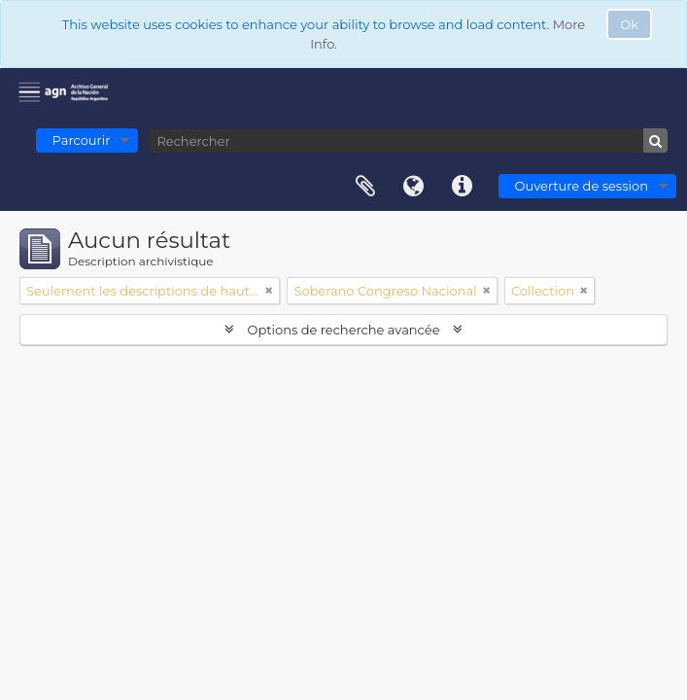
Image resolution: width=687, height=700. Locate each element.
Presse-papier (365, 186)
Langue (414, 186)
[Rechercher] (408, 140)
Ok (629, 24)
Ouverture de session (581, 185)
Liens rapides (462, 186)
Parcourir (81, 140)
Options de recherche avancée (343, 329)
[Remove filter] (269, 290)
